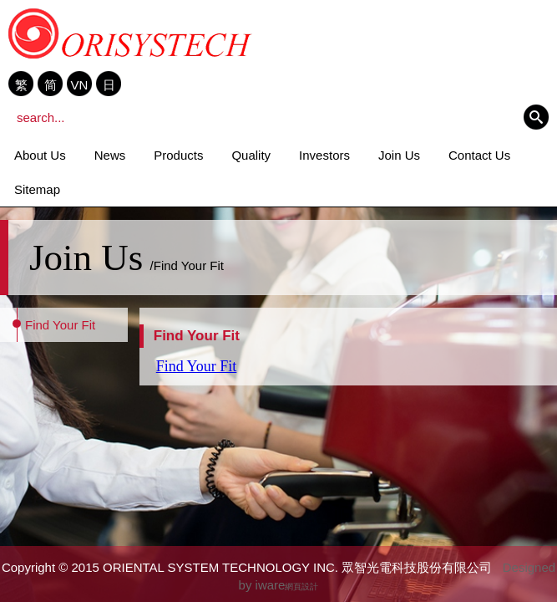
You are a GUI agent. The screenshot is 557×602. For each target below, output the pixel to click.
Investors (324, 155)
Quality (251, 155)
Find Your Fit (60, 325)
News (110, 155)
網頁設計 (301, 586)
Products (178, 155)
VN (80, 84)
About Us (40, 155)
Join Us (399, 155)
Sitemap (37, 189)
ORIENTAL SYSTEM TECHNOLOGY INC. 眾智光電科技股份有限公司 (130, 33)
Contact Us (479, 155)
